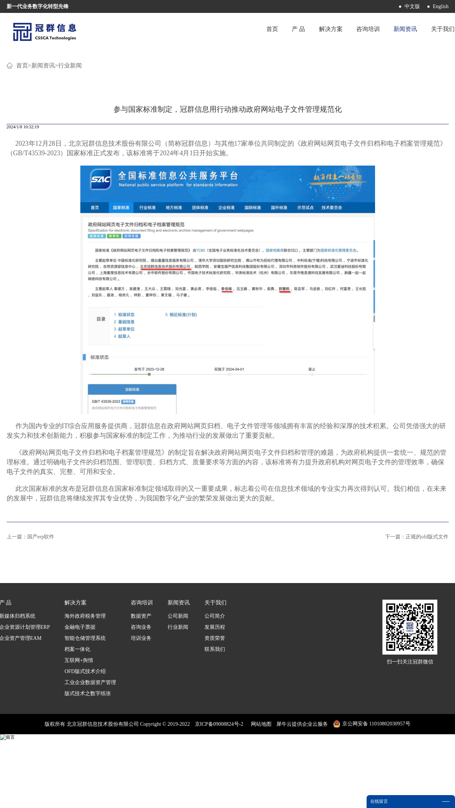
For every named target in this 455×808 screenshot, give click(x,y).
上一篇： (31, 626)
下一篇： (417, 626)
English (441, 6)
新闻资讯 (43, 155)
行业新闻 (70, 155)
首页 (251, 31)
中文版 (412, 6)
